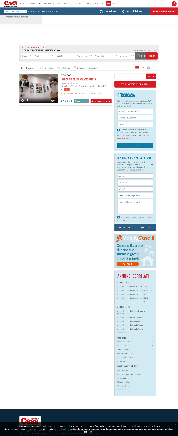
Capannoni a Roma (124, 378)
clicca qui (68, 429)
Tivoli (57, 11)
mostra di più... (123, 333)
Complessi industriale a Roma (128, 374)
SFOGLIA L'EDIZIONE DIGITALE (135, 84)
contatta (145, 227)
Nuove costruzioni (51, 3)
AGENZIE (74, 3)
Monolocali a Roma (124, 342)
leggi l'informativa (124, 138)
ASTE (115, 3)
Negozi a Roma (123, 386)
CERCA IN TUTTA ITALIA (15, 11)
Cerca (152, 56)
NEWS (102, 3)
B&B (108, 3)
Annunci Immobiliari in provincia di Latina (133, 294)
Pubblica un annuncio (164, 11)
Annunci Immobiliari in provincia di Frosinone (134, 290)
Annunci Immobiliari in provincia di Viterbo (133, 302)
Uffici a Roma (122, 370)
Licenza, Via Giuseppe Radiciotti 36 (78, 79)
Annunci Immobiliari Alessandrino (130, 317)
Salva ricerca (111, 11)
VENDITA (24, 3)
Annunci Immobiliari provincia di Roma (132, 286)
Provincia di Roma (44, 11)
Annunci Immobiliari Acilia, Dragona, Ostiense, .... (131, 312)
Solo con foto (48, 68)
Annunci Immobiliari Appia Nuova (130, 329)
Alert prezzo (81, 101)
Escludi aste (64, 67)
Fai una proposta (101, 101)
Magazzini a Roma (124, 382)
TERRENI (65, 3)
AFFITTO (35, 3)
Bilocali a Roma (123, 346)
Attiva (135, 145)
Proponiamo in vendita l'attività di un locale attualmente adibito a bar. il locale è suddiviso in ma (85, 95)
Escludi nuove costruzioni (86, 67)
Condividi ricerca (135, 11)
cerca (151, 76)
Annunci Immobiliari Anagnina (129, 321)
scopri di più (125, 227)
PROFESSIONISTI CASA (88, 3)
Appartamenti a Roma (125, 357)
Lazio (32, 11)
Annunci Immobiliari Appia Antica (130, 325)
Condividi (66, 101)
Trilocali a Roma (123, 349)
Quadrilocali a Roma (125, 353)
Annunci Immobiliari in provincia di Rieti (132, 298)
